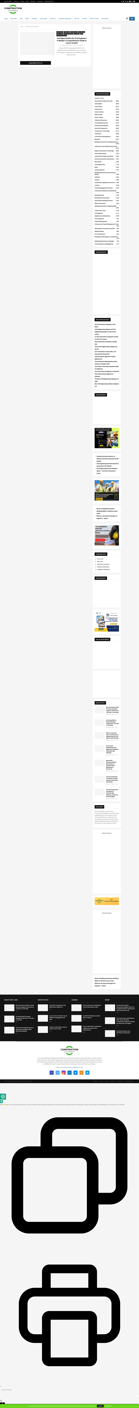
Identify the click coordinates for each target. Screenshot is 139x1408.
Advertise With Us (49, 1)
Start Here (13, 18)
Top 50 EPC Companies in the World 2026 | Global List (57, 1006)
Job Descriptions (100, 170)
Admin (63, 45)
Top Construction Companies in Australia (107, 371)
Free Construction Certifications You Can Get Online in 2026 (92, 1006)
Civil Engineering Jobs (101, 123)
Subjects (53, 18)
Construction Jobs (100, 210)
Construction (98, 109)
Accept (100, 1406)
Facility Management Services (104, 188)
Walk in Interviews (100, 203)
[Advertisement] (107, 58)
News (81, 33)
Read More (108, 1406)
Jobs (21, 18)
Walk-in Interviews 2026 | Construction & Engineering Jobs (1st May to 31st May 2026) (112, 735)
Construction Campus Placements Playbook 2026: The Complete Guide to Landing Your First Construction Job (125, 1007)
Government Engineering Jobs (104, 101)
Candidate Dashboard (103, 569)
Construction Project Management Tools (107, 224)
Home (6, 18)
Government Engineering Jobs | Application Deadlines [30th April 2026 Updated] (112, 749)
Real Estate (98, 162)
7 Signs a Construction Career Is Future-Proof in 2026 (58, 1028)
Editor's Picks (60, 33)
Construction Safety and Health (104, 156)
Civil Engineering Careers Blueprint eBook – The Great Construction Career (107, 471)
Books (27, 18)
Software (97, 177)
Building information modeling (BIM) (105, 206)
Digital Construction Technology (104, 151)
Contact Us (40, 1)
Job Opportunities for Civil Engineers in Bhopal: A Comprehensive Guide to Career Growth (72, 40)
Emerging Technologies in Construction (106, 237)
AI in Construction (100, 234)
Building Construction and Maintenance (106, 142)
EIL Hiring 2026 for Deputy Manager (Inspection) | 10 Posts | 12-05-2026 (112, 722)
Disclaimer (33, 1)
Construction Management (102, 136)
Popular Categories (102, 94)
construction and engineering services (106, 146)
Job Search (76, 33)
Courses (34, 18)
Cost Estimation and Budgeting (104, 244)
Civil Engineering (100, 164)
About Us (16, 1)
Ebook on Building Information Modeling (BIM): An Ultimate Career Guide (107, 511)
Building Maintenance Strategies (104, 241)
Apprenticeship (99, 231)
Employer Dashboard (103, 567)
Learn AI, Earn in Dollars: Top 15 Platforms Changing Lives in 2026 (58, 1017)
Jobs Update (43, 18)
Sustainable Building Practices (104, 200)
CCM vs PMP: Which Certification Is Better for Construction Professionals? (92, 1028)
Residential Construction (102, 198)
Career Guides (60, 31)
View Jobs (100, 561)
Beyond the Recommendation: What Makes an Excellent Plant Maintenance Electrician (111, 765)
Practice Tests (94, 18)
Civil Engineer (82, 31)
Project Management (101, 221)
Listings (84, 18)
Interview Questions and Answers (104, 159)
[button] (69, 1097)
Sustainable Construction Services (105, 228)
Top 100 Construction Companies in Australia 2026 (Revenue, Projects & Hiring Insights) (112, 793)
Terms (27, 1)
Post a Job (100, 559)
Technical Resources (64, 18)
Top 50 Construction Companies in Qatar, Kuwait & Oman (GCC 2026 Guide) (112, 779)
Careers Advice (74, 31)
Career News (66, 31)
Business (97, 139)
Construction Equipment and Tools (105, 182)
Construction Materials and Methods (105, 191)
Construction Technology (102, 131)
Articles (76, 18)
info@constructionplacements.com (73, 1067)
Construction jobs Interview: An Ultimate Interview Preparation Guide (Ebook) (108, 459)
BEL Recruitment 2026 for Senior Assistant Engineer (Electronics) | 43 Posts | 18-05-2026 (112, 709)
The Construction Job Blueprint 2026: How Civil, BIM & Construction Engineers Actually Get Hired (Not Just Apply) (125, 1020)
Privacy (22, 1)
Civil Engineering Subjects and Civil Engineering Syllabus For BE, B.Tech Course (105, 332)
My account (105, 18)
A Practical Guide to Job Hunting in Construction (123, 1032)
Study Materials (99, 195)
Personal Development (61, 35)
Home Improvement (100, 153)
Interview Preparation (68, 33)
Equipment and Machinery (102, 216)
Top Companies (99, 218)
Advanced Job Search (103, 564)
